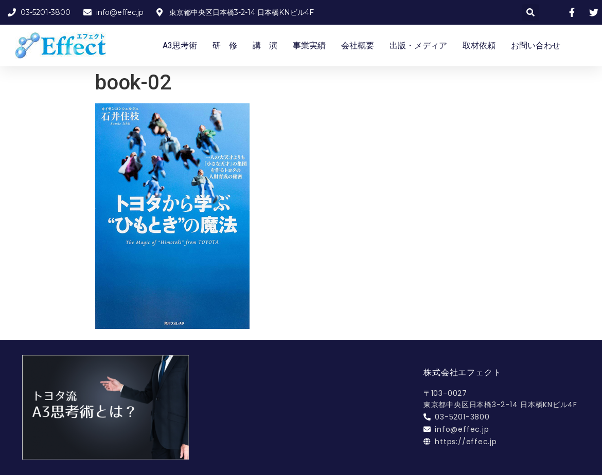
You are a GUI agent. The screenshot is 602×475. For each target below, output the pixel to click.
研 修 (225, 45)
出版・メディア (418, 45)
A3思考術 (180, 45)
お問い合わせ (535, 45)
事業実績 (309, 45)
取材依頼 (479, 45)
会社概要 (357, 45)
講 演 (265, 45)
